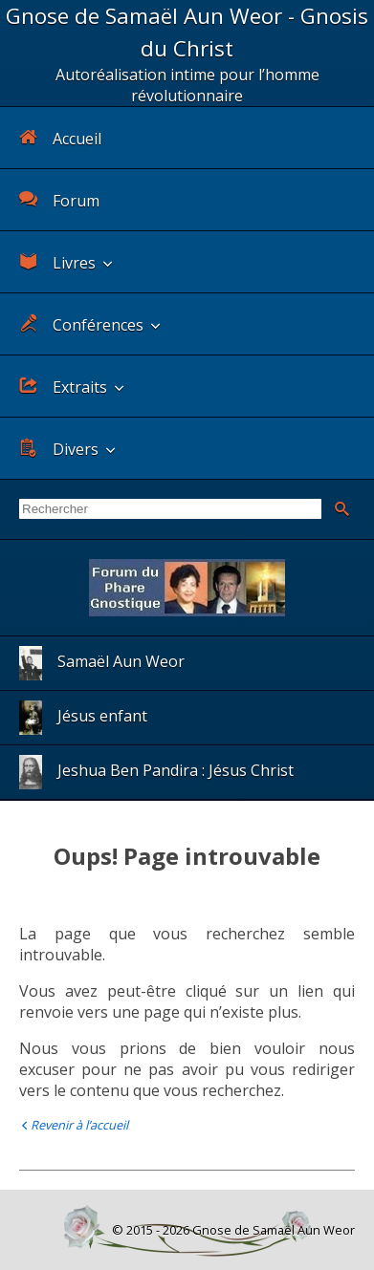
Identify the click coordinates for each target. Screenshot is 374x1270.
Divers (59, 449)
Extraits (63, 387)
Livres (57, 262)
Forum (59, 200)
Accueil (60, 138)
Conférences (81, 324)
